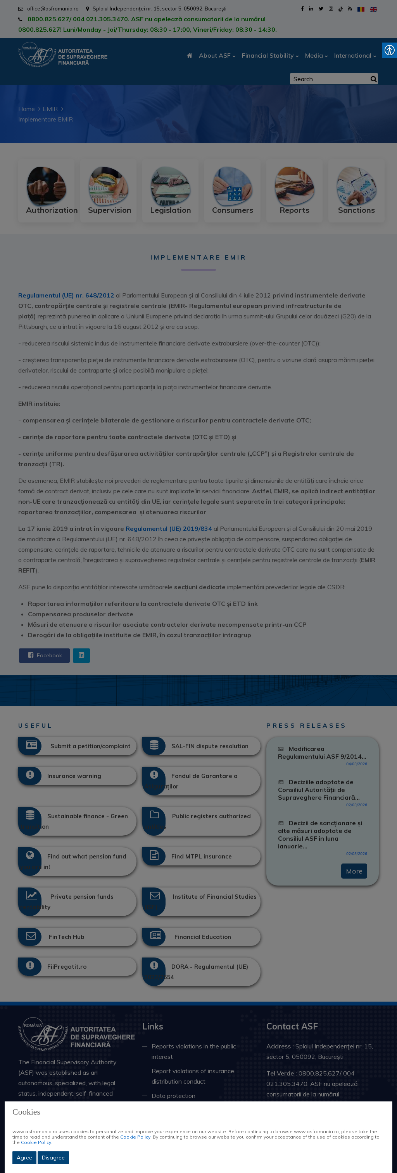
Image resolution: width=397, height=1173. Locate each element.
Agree (24, 1157)
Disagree (53, 1157)
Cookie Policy (135, 1137)
